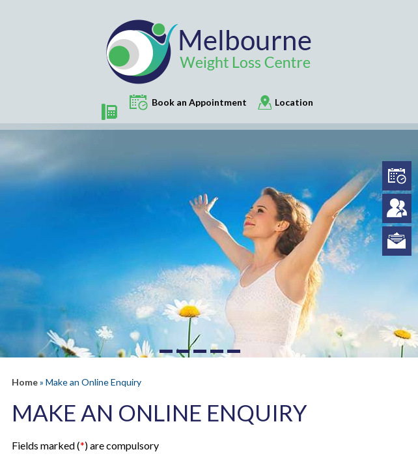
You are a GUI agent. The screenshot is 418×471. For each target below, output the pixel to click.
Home (25, 381)
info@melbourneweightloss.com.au (396, 241)
